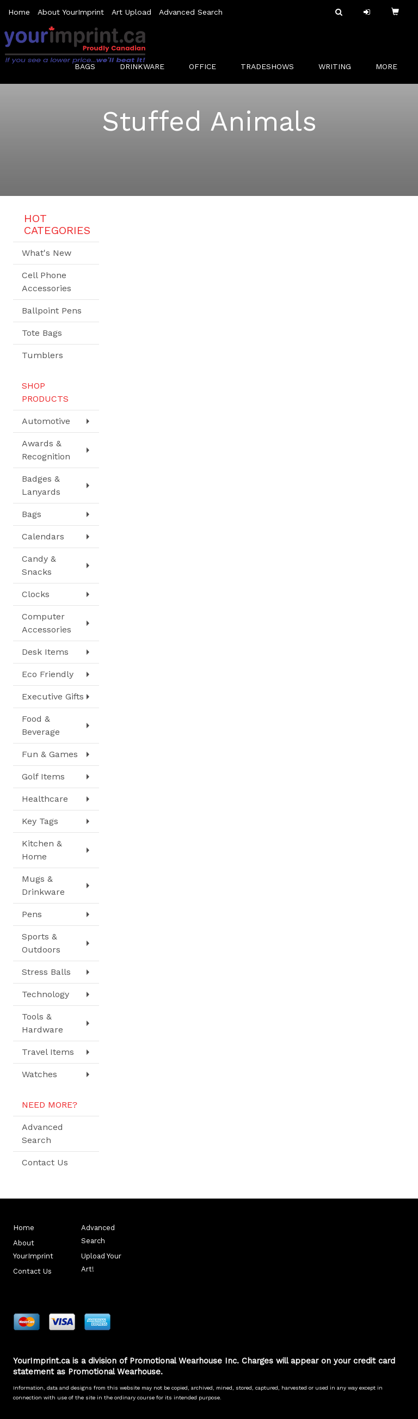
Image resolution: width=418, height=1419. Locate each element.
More (390, 70)
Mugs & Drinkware (43, 885)
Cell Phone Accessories (46, 281)
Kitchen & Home (42, 850)
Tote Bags (42, 333)
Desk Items (45, 652)
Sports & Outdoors (41, 943)
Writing (338, 70)
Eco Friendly (47, 674)
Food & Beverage (41, 725)
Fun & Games (50, 754)
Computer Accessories (46, 623)
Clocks (36, 594)
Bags (89, 70)
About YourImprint (71, 12)
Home (19, 12)
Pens (32, 914)
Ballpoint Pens (52, 310)
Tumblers (42, 355)
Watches (39, 1074)
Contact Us (45, 1162)
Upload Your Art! (101, 1262)
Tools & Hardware (42, 1023)
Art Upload (131, 12)
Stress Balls (46, 972)
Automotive (46, 421)
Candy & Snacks (39, 565)
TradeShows (271, 70)
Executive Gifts (53, 696)
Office (206, 70)
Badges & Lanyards (41, 485)
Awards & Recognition (46, 450)
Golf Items (43, 776)
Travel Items (48, 1052)
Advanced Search (191, 12)
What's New (46, 253)
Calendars (43, 536)
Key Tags (40, 821)
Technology (45, 994)
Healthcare (45, 799)
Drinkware (146, 70)
